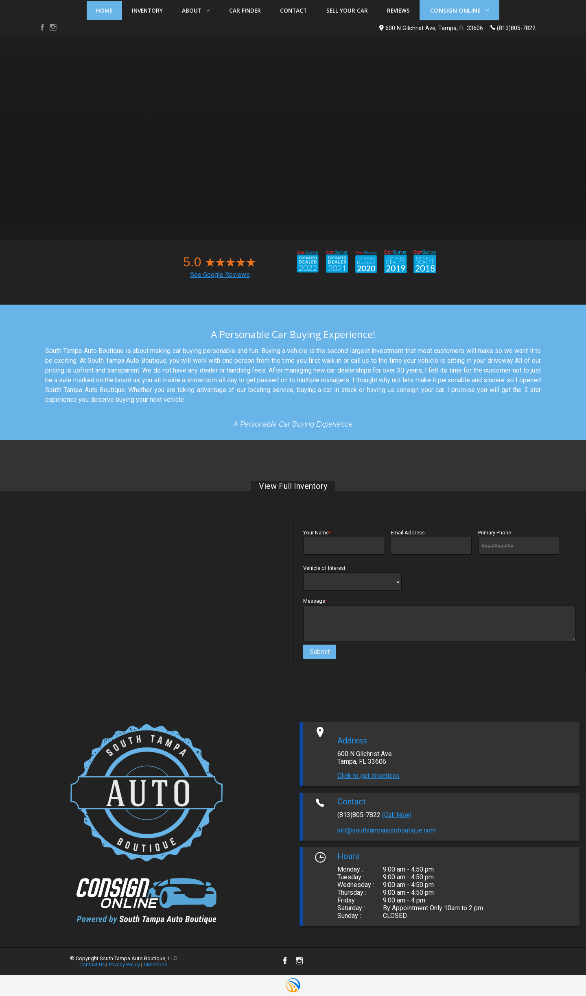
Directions (155, 964)
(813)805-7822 (513, 28)
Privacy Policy (124, 964)
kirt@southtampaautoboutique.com (386, 830)
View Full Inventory (293, 486)
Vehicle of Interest (352, 577)
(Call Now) (396, 815)
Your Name (343, 542)
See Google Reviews (220, 275)
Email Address (431, 542)
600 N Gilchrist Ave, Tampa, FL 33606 (431, 28)
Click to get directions (368, 776)
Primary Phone (518, 542)
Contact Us (92, 964)
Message (439, 619)
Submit (320, 652)
